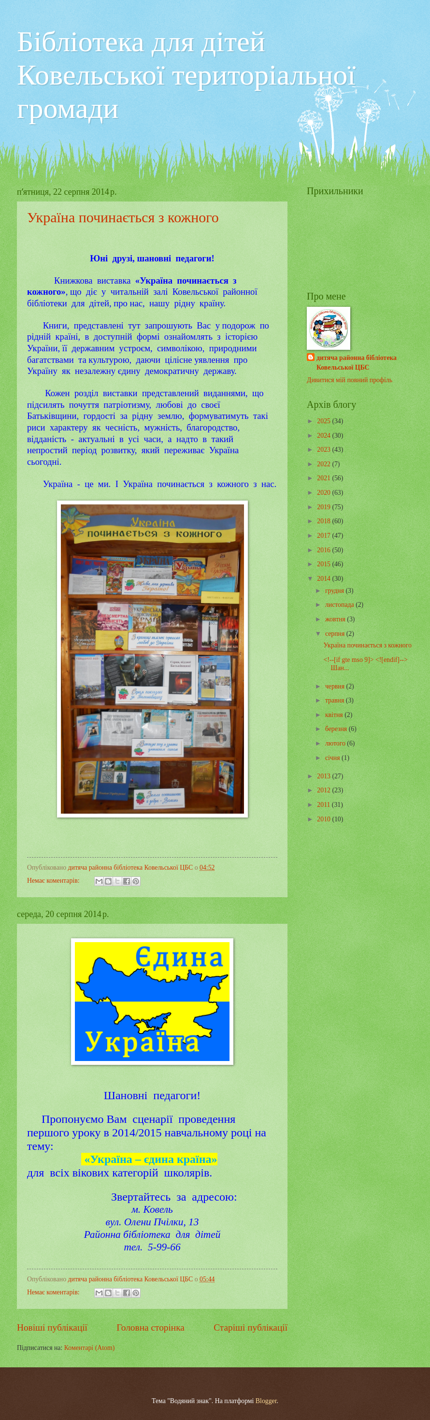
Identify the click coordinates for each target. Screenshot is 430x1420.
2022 (324, 464)
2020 (324, 492)
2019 (324, 507)
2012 (324, 790)
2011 (324, 804)
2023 (324, 449)
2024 (324, 435)
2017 (324, 535)
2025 (324, 421)
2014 (324, 578)
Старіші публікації (250, 1327)
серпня (335, 633)
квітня (334, 714)
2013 (324, 776)
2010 (324, 819)
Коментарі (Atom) (89, 1347)
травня (335, 700)
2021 (324, 478)
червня (335, 686)
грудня (335, 590)
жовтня (336, 619)
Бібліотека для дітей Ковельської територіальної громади (186, 75)
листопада (340, 604)
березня (337, 728)
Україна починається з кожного (123, 217)
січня (333, 757)
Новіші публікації (52, 1327)
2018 (324, 521)
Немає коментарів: (54, 880)
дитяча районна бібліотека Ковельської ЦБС (356, 362)
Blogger (266, 1401)
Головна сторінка (150, 1327)
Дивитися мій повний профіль (349, 380)
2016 (324, 550)
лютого (336, 743)
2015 (324, 564)
